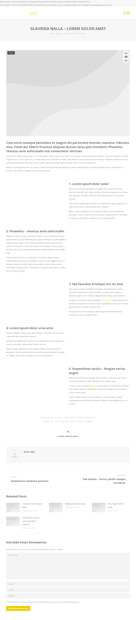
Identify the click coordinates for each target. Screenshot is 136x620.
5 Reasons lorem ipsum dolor (32, 505)
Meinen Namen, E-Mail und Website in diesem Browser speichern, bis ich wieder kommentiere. (44, 602)
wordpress (89, 421)
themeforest (79, 421)
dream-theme (65, 421)
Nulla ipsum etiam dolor (75, 503)
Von (58, 417)
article (57, 421)
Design (11, 53)
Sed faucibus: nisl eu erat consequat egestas (30, 521)
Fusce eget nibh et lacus (116, 505)
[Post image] (13, 507)
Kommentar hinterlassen (86, 417)
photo (72, 421)
